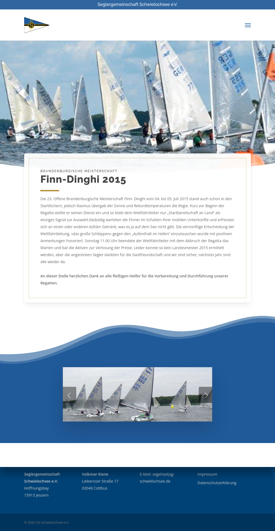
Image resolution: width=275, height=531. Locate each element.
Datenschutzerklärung (217, 482)
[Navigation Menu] (248, 25)
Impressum (208, 474)
